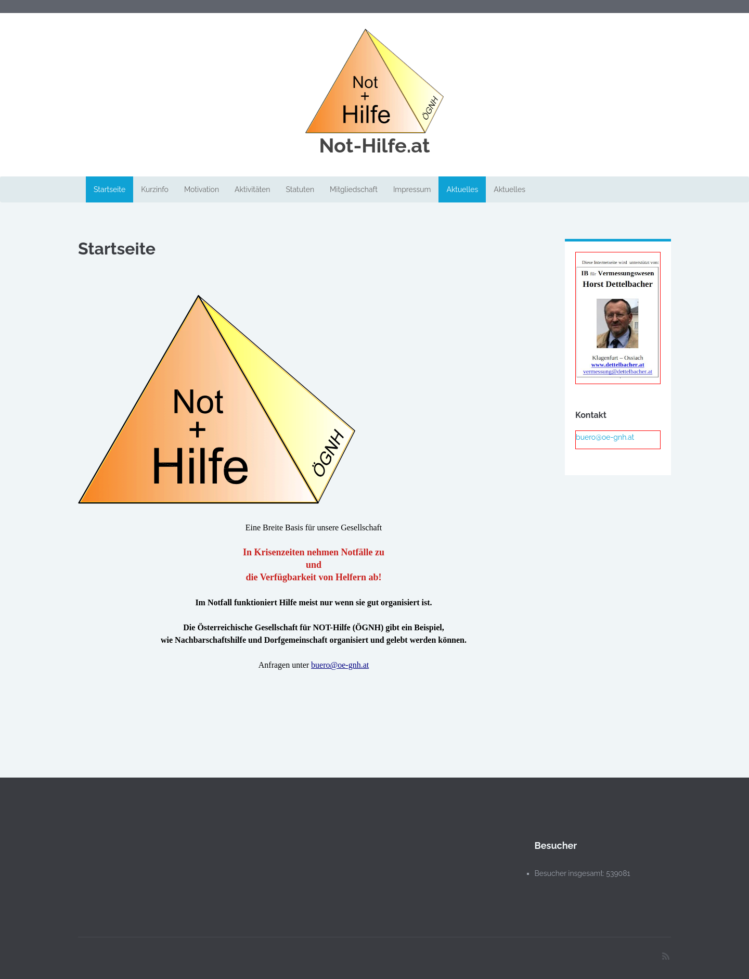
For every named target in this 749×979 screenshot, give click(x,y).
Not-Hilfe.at (374, 146)
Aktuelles (462, 189)
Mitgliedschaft (354, 189)
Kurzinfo (155, 189)
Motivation (201, 189)
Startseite (109, 189)
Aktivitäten (252, 189)
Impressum (412, 189)
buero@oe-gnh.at (340, 664)
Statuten (300, 189)
